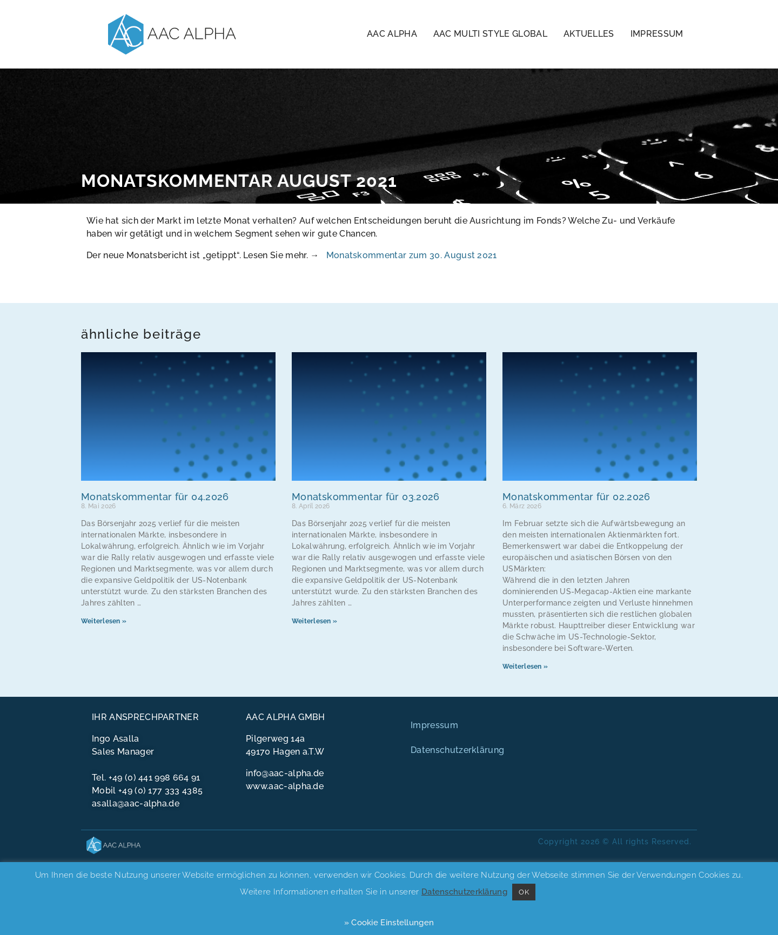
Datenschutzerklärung (457, 750)
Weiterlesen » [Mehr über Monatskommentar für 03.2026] (314, 621)
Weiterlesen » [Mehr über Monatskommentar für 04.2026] (103, 621)
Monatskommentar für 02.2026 (576, 496)
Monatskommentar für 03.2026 (366, 496)
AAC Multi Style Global (490, 34)
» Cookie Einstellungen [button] (389, 922)
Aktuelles (589, 34)
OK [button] (524, 892)
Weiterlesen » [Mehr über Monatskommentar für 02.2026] (525, 666)
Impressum (657, 34)
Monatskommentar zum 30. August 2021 (411, 255)
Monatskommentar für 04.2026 (155, 496)
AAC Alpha (392, 34)
